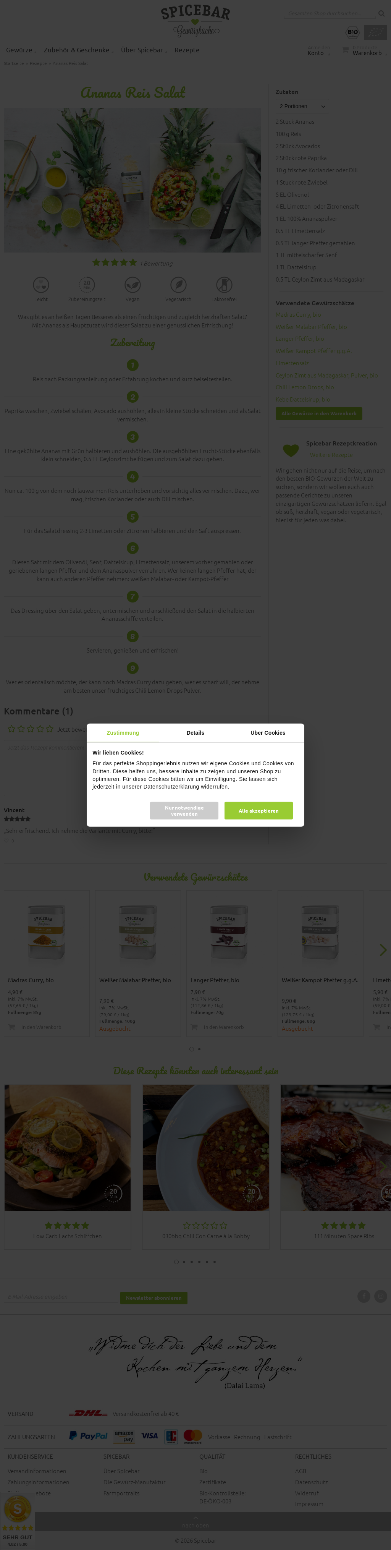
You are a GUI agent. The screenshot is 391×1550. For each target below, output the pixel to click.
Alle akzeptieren (259, 810)
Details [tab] (196, 732)
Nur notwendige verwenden (184, 810)
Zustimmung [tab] (123, 732)
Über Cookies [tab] (267, 732)
